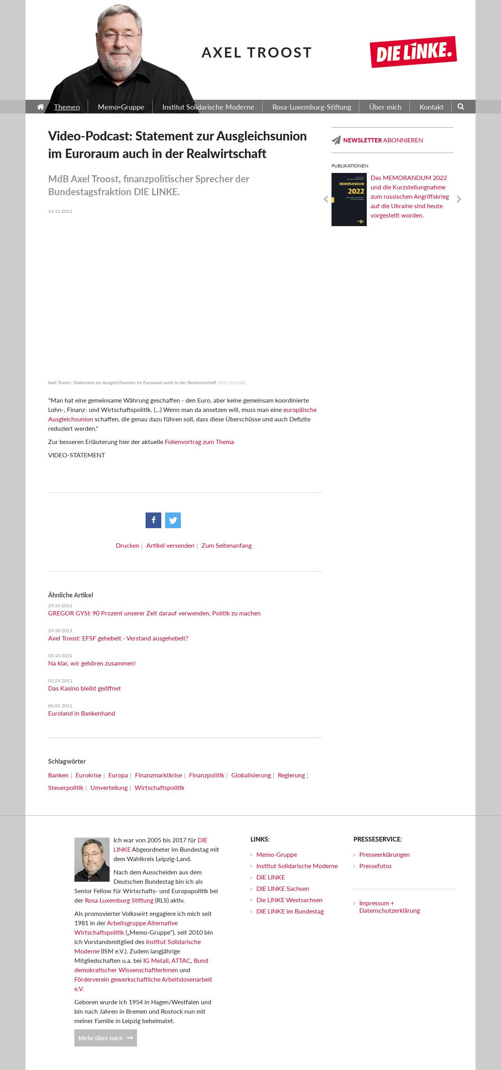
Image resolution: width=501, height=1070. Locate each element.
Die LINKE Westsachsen (289, 899)
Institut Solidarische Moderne (297, 865)
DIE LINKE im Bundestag (290, 911)
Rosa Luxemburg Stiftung (119, 900)
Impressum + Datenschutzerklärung (389, 906)
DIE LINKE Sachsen (282, 888)
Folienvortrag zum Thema (199, 441)
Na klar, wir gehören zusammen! (91, 663)
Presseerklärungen (384, 854)
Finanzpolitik (206, 775)
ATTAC (181, 960)
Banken (58, 775)
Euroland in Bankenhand (81, 713)
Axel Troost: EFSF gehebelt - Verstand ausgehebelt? (118, 638)
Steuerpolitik (65, 787)
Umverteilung (109, 787)
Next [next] (459, 199)
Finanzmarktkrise (158, 775)
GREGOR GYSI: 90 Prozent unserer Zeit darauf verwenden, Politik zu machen (154, 613)
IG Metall (156, 960)
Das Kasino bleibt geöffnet (84, 688)
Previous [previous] (326, 199)
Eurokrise (88, 775)
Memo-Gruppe (276, 854)
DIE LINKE (270, 877)
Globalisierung (251, 775)
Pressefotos (375, 865)
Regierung (291, 775)
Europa (118, 775)
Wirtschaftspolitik (159, 787)
